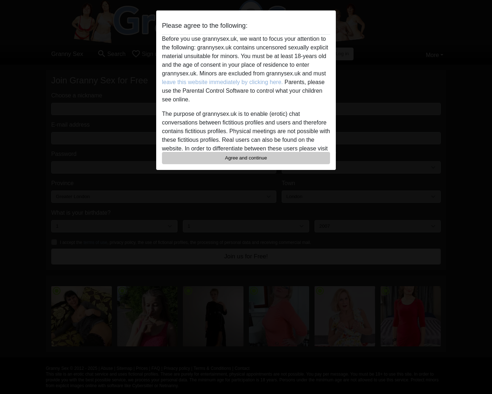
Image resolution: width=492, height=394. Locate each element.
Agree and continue (246, 158)
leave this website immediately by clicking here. (222, 82)
